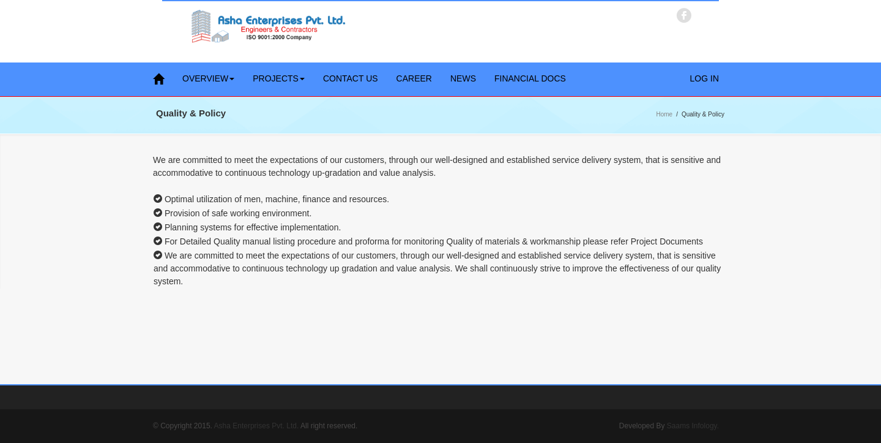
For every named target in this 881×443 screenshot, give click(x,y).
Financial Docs (530, 78)
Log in (704, 78)
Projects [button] (279, 78)
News (463, 78)
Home (664, 114)
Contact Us (350, 78)
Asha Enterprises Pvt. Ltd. (256, 426)
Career (414, 78)
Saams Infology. (693, 426)
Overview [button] (208, 78)
